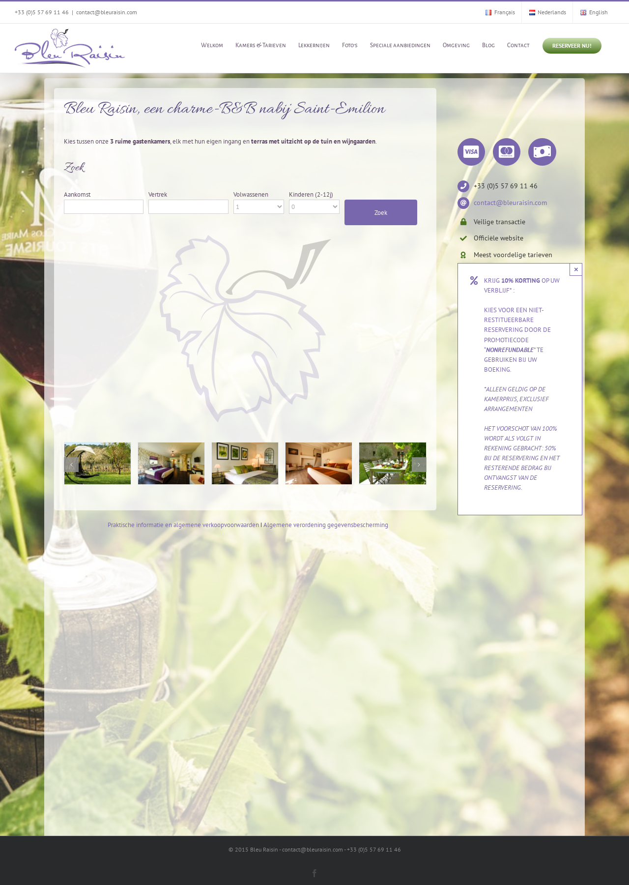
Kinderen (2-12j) (311, 194)
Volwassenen (250, 194)
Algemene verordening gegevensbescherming (325, 525)
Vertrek (157, 194)
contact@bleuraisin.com (106, 12)
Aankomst (77, 194)
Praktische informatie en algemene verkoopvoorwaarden (183, 525)
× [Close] (576, 269)
